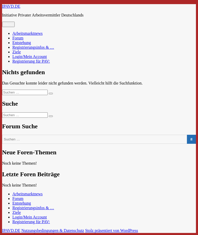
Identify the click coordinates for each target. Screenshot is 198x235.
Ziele (16, 52)
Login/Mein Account (29, 56)
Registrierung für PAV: (31, 61)
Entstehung (21, 42)
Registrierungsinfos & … (33, 47)
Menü (8, 24)
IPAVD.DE (11, 6)
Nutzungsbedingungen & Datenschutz (52, 230)
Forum (17, 38)
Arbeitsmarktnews (27, 33)
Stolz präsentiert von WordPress (111, 230)
